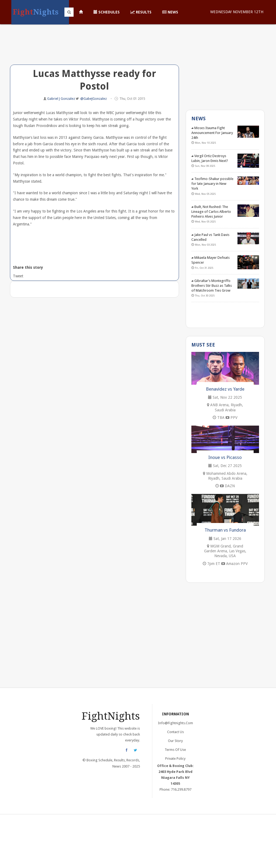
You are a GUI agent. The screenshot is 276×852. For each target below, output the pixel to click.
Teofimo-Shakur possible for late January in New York (212, 183)
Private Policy (175, 758)
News (170, 12)
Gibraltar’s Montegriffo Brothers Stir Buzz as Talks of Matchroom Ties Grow (211, 285)
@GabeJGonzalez (93, 99)
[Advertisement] (94, 48)
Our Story (175, 741)
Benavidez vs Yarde (225, 389)
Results (140, 12)
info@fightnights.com (175, 723)
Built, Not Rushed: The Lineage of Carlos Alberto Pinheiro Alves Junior (211, 211)
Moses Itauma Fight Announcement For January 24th (212, 133)
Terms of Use (175, 750)
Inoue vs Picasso (225, 457)
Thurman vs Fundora (225, 530)
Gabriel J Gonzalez (61, 99)
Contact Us (175, 732)
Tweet (17, 276)
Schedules (107, 12)
